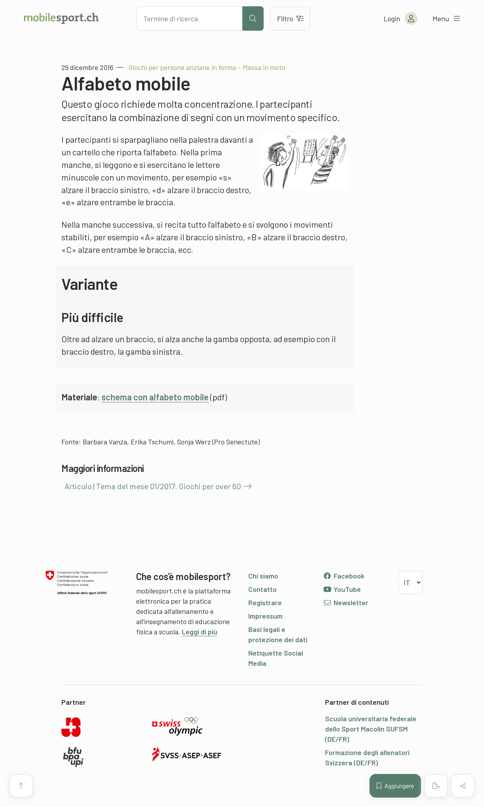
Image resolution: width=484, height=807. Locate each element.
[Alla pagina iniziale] (61, 18)
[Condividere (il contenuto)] (463, 786)
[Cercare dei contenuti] (189, 18)
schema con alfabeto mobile (155, 397)
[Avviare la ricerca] (253, 18)
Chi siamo (263, 575)
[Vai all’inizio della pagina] (21, 786)
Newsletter (345, 602)
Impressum (265, 616)
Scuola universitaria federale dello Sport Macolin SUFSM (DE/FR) (370, 728)
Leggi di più (199, 631)
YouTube (342, 589)
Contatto (262, 589)
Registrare (265, 602)
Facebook (343, 575)
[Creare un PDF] (436, 786)
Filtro (290, 18)
